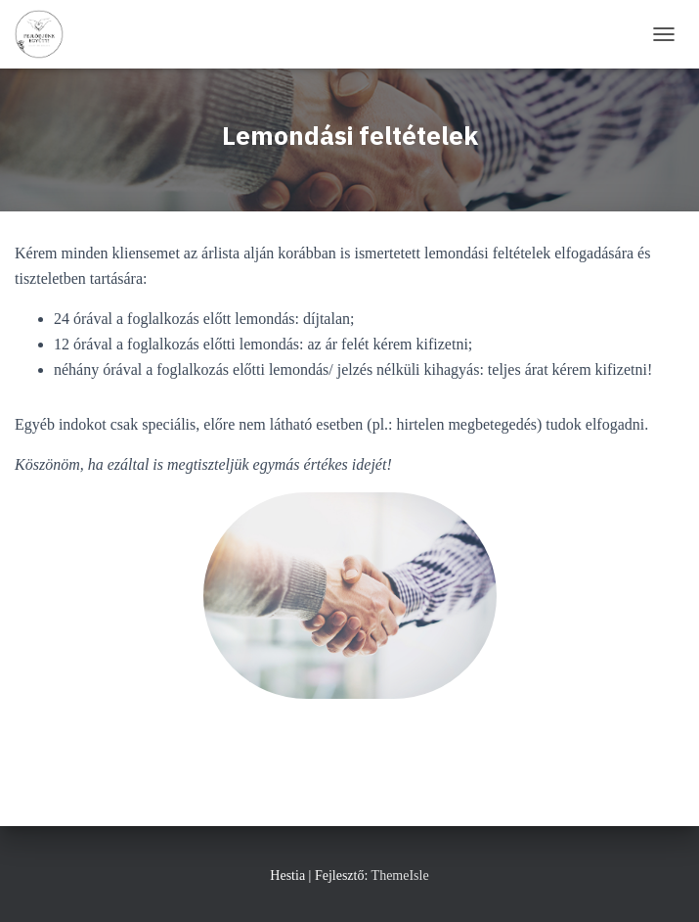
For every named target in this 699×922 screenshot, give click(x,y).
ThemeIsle (400, 875)
